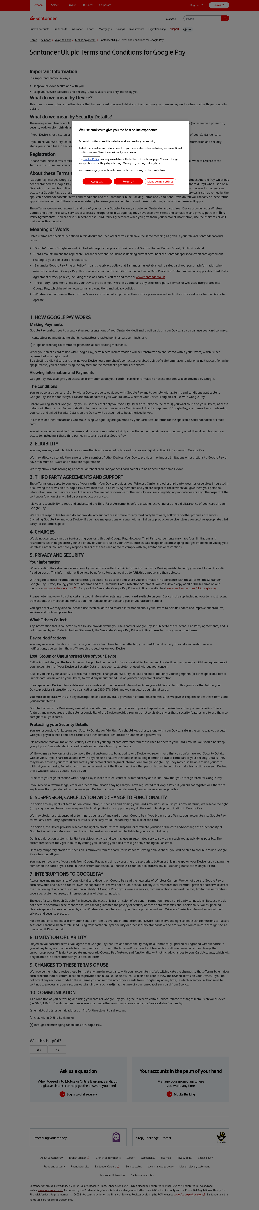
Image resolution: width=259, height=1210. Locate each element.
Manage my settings (160, 181)
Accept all (97, 181)
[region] (130, 157)
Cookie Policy (91, 159)
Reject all (128, 181)
